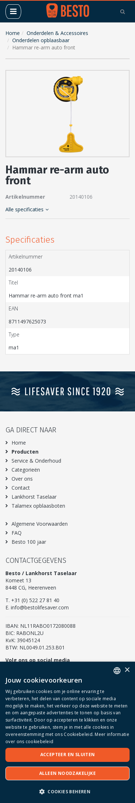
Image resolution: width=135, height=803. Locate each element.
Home (12, 33)
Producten (25, 451)
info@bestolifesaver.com (40, 607)
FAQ (17, 532)
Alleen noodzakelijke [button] (67, 773)
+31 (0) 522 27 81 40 (35, 600)
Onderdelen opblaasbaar (40, 40)
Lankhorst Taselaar (34, 496)
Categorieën (26, 469)
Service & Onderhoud (36, 460)
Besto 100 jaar (29, 541)
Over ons (22, 478)
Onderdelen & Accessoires (57, 33)
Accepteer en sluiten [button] (67, 754)
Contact (21, 487)
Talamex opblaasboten (38, 505)
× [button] (127, 670)
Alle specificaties (27, 209)
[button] (122, 77)
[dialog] (67, 732)
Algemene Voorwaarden (40, 523)
